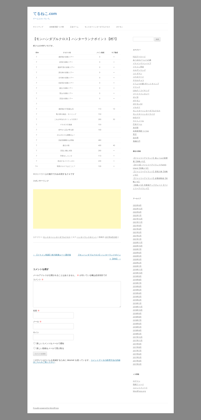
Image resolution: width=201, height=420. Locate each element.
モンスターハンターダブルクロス (97, 27)
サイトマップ (38, 27)
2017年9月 (137, 344)
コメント (38, 279)
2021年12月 (137, 219)
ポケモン (119, 27)
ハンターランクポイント (87, 237)
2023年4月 (137, 205)
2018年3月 (137, 333)
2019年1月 (137, 303)
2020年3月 (137, 259)
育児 (135, 134)
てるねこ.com (45, 13)
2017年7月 (137, 350)
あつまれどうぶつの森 (142, 60)
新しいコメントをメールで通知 (50, 343)
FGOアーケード (139, 56)
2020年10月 (137, 246)
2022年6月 (137, 212)
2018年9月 (137, 313)
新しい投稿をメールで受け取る (50, 348)
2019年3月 (137, 296)
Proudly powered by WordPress (46, 408)
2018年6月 (137, 323)
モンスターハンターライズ (144, 114)
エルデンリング (139, 70)
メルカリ (136, 107)
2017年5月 (137, 357)
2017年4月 (137, 360)
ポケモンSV (137, 104)
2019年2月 (137, 300)
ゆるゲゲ (136, 117)
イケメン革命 (138, 66)
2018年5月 (137, 327)
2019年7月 (137, 283)
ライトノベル (138, 121)
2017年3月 (137, 364)
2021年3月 (137, 232)
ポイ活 (135, 97)
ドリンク (136, 87)
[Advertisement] (77, 209)
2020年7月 (137, 249)
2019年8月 (137, 279)
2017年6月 (137, 354)
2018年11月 (137, 306)
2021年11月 (137, 222)
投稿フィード (138, 384)
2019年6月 (137, 286)
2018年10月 (137, 310)
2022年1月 (137, 215)
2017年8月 (137, 347)
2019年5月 (137, 289)
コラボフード (138, 77)
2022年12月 (137, 208)
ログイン (136, 381)
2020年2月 (137, 262)
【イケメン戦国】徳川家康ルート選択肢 (52, 254)
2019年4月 (137, 293)
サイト (36, 332)
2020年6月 (137, 252)
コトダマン (137, 73)
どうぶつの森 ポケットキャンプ (146, 83)
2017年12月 (137, 337)
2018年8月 (137, 317)
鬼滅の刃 (136, 141)
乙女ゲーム (74, 27)
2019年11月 (137, 269)
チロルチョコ (138, 80)
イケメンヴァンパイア (142, 63)
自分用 (135, 137)
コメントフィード (140, 387)
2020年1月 (137, 266)
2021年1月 (137, 239)
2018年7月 (137, 320)
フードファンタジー (141, 94)
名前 (36, 310)
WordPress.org (139, 391)
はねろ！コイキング (141, 90)
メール (37, 321)
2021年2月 (137, 235)
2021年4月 (137, 229)
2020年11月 (137, 242)
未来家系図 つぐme (56, 27)
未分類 (135, 127)
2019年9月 (137, 276)
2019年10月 (137, 273)
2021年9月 (137, 225)
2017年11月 (137, 340)
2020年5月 (137, 256)
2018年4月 (137, 330)
